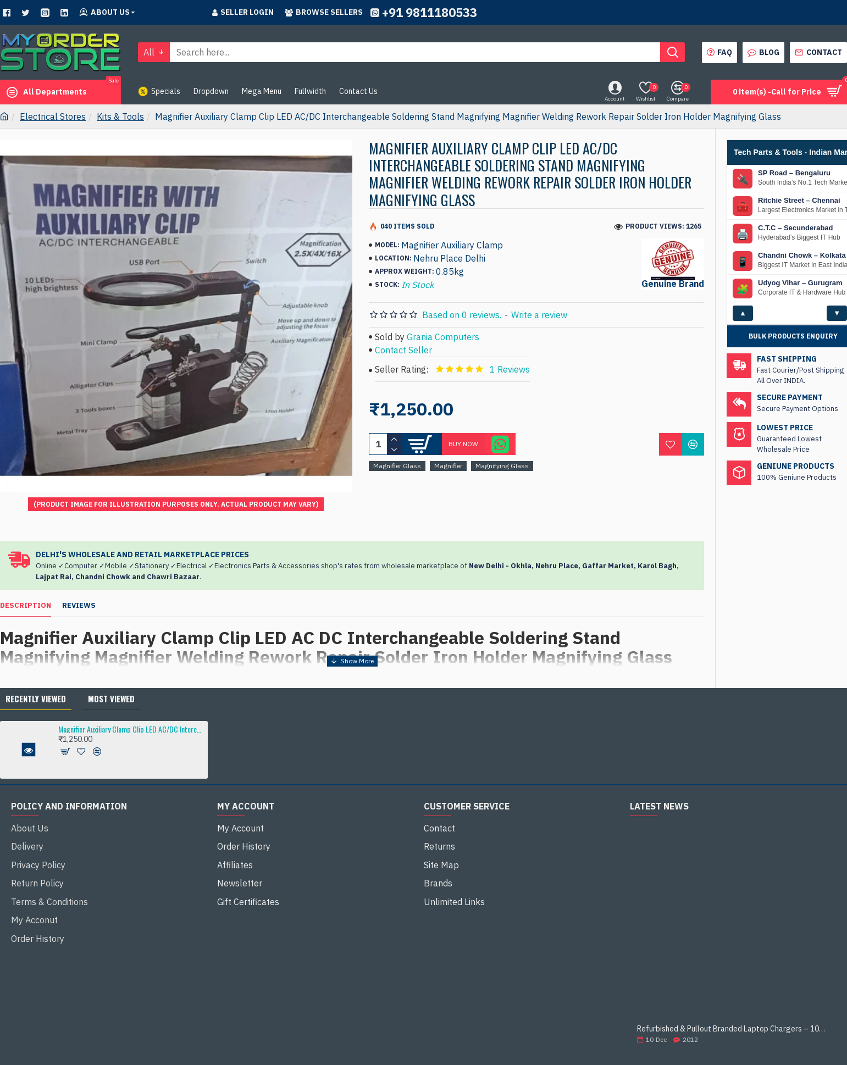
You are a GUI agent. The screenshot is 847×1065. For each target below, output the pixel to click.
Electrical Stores (53, 116)
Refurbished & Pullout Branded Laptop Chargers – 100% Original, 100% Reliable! (733, 1008)
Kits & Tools (120, 116)
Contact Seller (403, 350)
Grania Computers (443, 336)
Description (25, 595)
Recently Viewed (35, 677)
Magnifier (448, 466)
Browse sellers (324, 12)
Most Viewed (111, 677)
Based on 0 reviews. (461, 314)
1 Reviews (510, 369)
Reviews (79, 595)
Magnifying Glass (502, 466)
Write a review (539, 314)
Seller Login (243, 12)
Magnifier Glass (397, 466)
